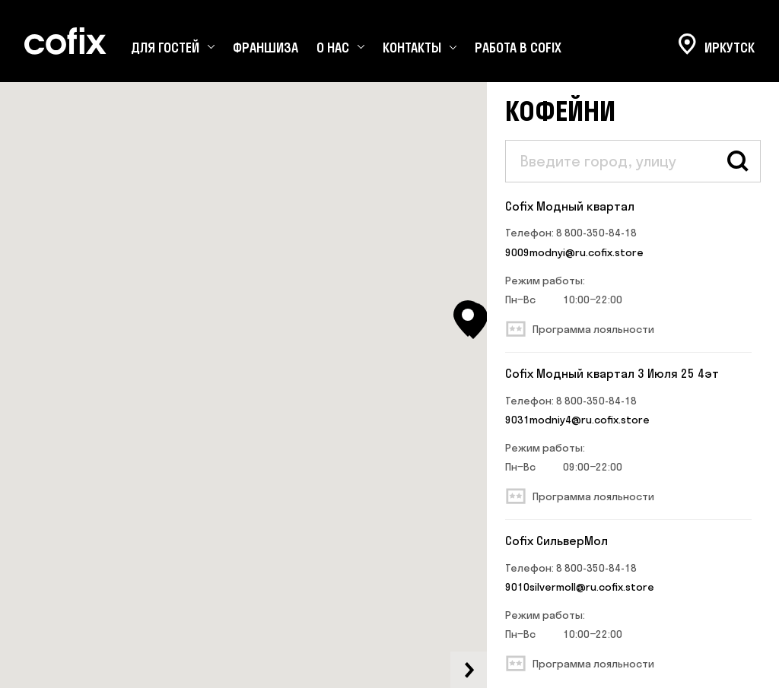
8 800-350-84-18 (596, 232)
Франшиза (265, 47)
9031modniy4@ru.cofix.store (577, 419)
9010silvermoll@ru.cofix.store (579, 587)
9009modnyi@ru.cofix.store (574, 252)
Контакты (412, 47)
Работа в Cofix (518, 47)
